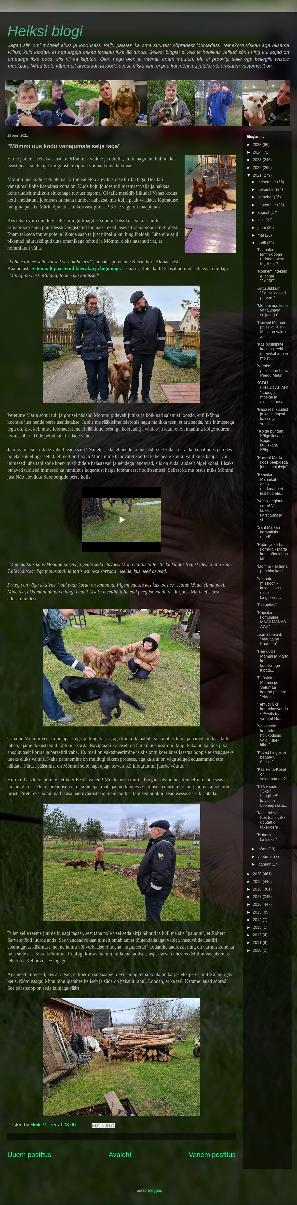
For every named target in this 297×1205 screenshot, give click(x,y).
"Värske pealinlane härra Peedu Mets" (272, 370)
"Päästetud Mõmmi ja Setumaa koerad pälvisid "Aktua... (271, 687)
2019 (258, 882)
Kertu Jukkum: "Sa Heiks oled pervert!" (271, 293)
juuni (262, 228)
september (267, 205)
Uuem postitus (29, 1154)
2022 (258, 168)
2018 (258, 889)
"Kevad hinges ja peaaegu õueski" (271, 757)
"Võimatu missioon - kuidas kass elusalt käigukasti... (268, 588)
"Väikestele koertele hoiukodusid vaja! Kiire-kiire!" (268, 735)
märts (262, 849)
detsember (267, 182)
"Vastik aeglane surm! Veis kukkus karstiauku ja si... (269, 510)
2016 (258, 904)
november (266, 189)
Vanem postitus (212, 1154)
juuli (261, 220)
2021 (258, 175)
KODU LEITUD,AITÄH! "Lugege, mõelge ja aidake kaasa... (272, 392)
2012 (258, 935)
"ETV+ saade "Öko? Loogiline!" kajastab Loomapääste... (271, 795)
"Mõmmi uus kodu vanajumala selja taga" (272, 310)
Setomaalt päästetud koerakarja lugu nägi (76, 268)
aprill (262, 243)
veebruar (265, 857)
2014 (258, 920)
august (263, 212)
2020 (258, 874)
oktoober (265, 197)
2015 (258, 912)
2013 (258, 927)
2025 (258, 145)
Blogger (154, 1190)
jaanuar (264, 864)
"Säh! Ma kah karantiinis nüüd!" (268, 532)
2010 (258, 950)
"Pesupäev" (266, 605)
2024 (258, 152)
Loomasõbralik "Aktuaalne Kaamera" (269, 639)
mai (261, 235)
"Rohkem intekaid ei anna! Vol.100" (271, 276)
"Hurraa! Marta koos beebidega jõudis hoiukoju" (272, 462)
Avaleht (120, 1154)
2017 (258, 897)
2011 (258, 942)
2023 (258, 160)
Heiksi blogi (45, 31)
